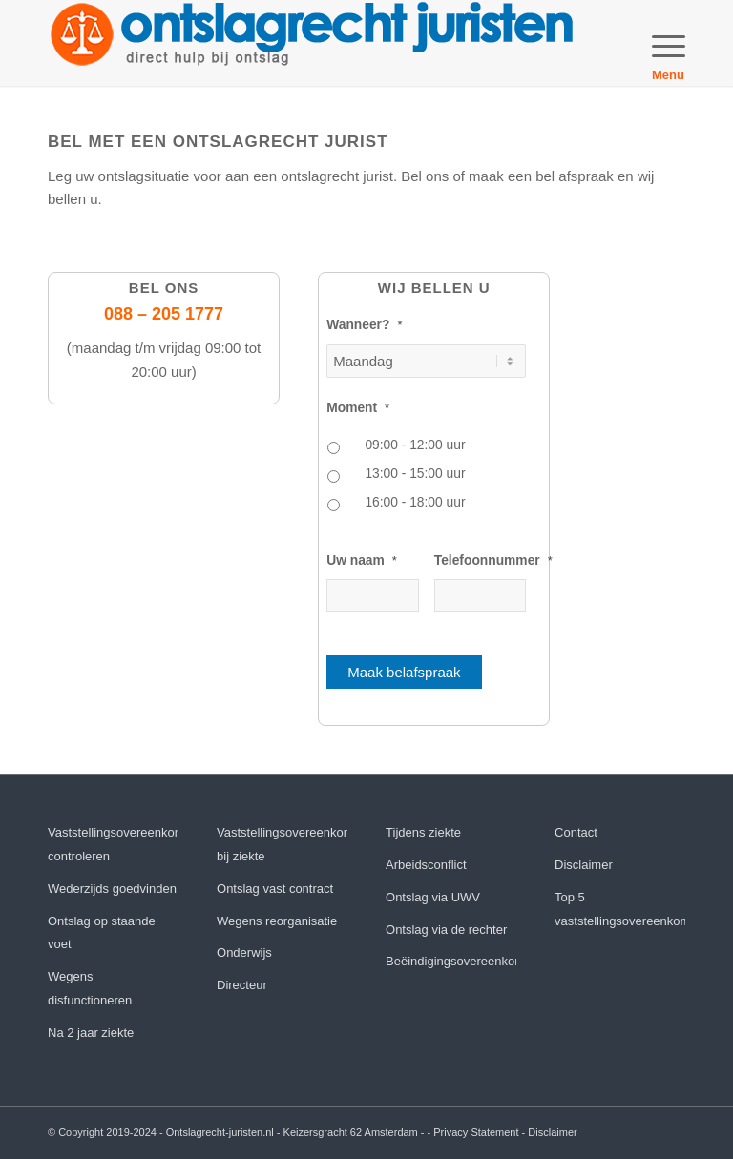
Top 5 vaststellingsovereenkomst (620, 909)
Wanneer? (364, 325)
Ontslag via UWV (433, 897)
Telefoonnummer (493, 560)
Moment (357, 408)
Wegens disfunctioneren (90, 988)
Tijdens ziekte (423, 832)
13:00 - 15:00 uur (415, 473)
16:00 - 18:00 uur (415, 502)
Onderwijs (244, 952)
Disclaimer (584, 865)
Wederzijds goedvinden (112, 888)
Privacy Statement (475, 1132)
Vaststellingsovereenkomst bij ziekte (282, 844)
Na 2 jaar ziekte (91, 1032)
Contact (576, 832)
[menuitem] (659, 43)
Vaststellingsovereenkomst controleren (113, 844)
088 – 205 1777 (163, 313)
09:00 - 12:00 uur (415, 445)
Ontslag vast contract (275, 888)
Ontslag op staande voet (102, 933)
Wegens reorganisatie (277, 921)
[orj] (312, 43)
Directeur (242, 985)
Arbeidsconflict (426, 865)
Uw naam (361, 560)
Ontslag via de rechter (446, 929)
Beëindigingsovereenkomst (451, 961)
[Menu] (659, 43)
